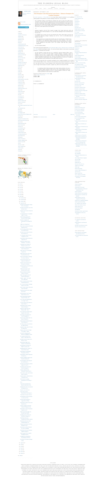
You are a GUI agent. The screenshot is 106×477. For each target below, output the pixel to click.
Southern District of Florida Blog (81, 65)
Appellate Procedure (21, 34)
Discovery (20, 60)
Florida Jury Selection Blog (80, 67)
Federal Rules (77, 106)
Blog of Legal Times (78, 173)
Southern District (21, 132)
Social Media (20, 131)
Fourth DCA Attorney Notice (80, 93)
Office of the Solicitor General (80, 204)
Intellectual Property (21, 88)
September (22, 203)
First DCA (20, 77)
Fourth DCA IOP (78, 91)
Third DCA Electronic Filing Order (81, 90)
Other (19, 109)
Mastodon (53, 7)
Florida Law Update (78, 46)
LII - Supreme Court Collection (80, 203)
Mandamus (20, 99)
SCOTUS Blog (77, 151)
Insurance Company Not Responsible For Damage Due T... (26, 221)
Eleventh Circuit (21, 63)
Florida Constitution (78, 184)
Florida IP (76, 49)
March (21, 451)
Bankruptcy (20, 39)
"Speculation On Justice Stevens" (26, 394)
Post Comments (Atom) (42, 116)
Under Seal (20, 147)
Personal (19, 111)
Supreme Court (20, 141)
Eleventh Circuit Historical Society (81, 225)
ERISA (19, 67)
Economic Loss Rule (21, 62)
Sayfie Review (77, 68)
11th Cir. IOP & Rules (79, 112)
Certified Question (21, 44)
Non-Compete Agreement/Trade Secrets (25, 105)
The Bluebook (77, 209)
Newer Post (36, 114)
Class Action (20, 47)
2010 (20, 194)
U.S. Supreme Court (78, 16)
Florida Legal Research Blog (80, 201)
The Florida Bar (78, 43)
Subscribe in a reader (21, 21)
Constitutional (20, 48)
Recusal (19, 121)
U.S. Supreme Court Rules (79, 110)
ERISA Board (77, 160)
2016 (20, 184)
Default (19, 56)
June (21, 446)
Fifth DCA (20, 74)
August (21, 442)
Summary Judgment (21, 140)
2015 (20, 185)
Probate (19, 117)
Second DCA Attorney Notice (80, 87)
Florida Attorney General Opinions (81, 193)
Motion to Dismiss (21, 100)
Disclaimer (20, 59)
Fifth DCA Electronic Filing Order (81, 99)
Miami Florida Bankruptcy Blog (80, 58)
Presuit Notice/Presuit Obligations (24, 114)
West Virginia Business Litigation (81, 157)
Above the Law (77, 171)
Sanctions (19, 126)
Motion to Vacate (21, 102)
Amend (19, 33)
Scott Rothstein (20, 128)
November (22, 199)
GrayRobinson (20, 83)
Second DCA (20, 129)
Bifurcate (19, 40)
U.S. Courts (77, 32)
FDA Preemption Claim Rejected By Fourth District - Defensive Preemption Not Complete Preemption (54, 14)
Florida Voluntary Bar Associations (81, 44)
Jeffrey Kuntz (27, 11)
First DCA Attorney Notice (79, 82)
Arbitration (20, 37)
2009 (20, 196)
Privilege (19, 115)
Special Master (20, 135)
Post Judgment (20, 112)
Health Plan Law (78, 162)
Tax (18, 143)
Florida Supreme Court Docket (80, 35)
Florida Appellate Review (79, 55)
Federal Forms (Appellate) (79, 109)
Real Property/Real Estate (22, 120)
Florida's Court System (79, 33)
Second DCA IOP (78, 85)
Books (19, 42)
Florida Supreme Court (22, 79)
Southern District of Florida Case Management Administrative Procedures (81, 138)
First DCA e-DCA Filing (79, 84)
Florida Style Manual (78, 207)
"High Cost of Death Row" (25, 224)
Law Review (20, 96)
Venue (19, 149)
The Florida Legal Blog (53, 3)
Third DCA (20, 144)
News (19, 103)
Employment (20, 65)
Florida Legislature (78, 191)
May (21, 448)
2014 (20, 187)
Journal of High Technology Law (81, 170)
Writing (19, 150)
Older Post (72, 114)
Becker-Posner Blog (78, 168)
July (21, 444)
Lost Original (20, 97)
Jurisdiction (20, 93)
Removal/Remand (21, 123)
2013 (20, 189)
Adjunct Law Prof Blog (79, 165)
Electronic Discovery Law (79, 163)
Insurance (19, 86)
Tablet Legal (77, 167)
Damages (19, 51)
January (21, 453)
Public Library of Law (79, 206)
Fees (19, 73)
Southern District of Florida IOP (80, 135)
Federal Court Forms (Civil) (80, 107)
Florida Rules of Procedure (79, 187)
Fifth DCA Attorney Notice (80, 97)
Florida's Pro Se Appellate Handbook (81, 200)
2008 (20, 455)
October (21, 201)
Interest (19, 89)
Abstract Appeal (78, 56)
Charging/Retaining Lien (22, 45)
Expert (19, 70)
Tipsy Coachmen (21, 146)
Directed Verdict (21, 57)
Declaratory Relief (21, 54)
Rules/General (20, 124)
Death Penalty (20, 53)
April (21, 449)
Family (19, 71)
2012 (20, 191)
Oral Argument (20, 108)
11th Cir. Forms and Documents (80, 116)
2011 (20, 192)
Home (54, 114)
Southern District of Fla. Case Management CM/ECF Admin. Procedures (81, 145)
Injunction (20, 85)
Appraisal (19, 36)
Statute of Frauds (21, 138)
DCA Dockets (77, 36)
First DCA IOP (77, 81)
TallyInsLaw (77, 47)
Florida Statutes (78, 185)
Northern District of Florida (80, 30)
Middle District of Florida (79, 29)
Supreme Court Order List (24, 389)
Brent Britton (77, 51)
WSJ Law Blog (77, 159)
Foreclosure (20, 80)
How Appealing (78, 153)
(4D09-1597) (43, 17)
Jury (19, 94)
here (38, 50)
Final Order (20, 76)
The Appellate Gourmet (79, 64)
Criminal (19, 50)
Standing (19, 137)
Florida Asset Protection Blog (80, 62)
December (22, 197)
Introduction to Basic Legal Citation (81, 211)
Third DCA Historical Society (80, 226)
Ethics (19, 68)
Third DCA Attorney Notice (80, 88)
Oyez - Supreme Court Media (80, 174)
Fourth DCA (20, 82)
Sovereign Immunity (21, 134)
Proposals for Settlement (22, 118)
